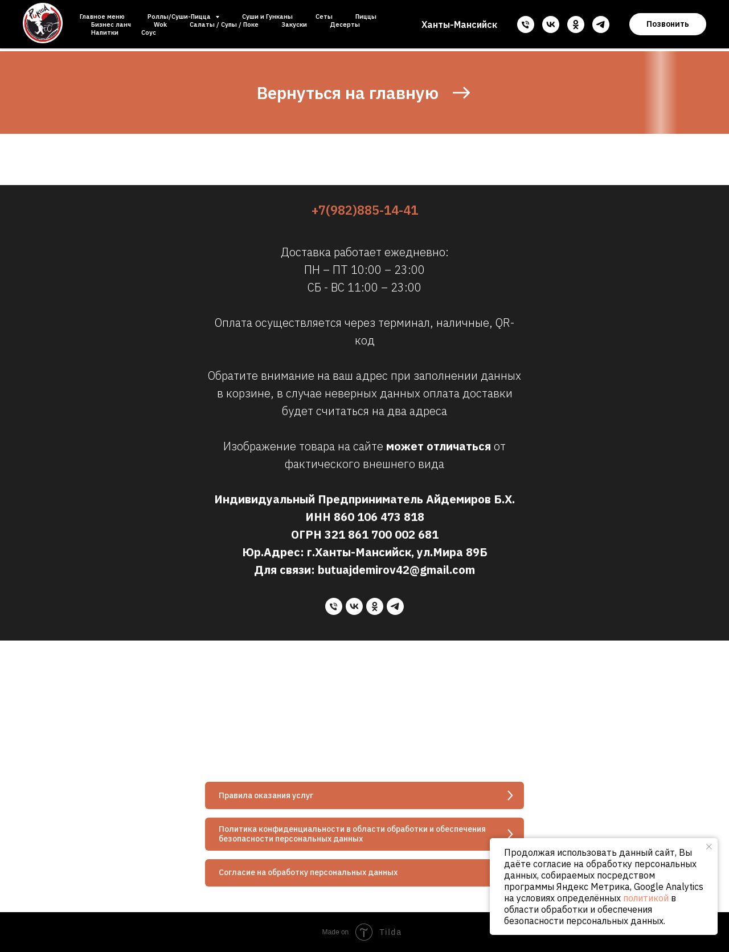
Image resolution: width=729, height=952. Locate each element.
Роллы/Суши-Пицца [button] (180, 16)
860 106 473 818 (379, 516)
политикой (646, 898)
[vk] (550, 24)
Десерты (345, 24)
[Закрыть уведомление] (709, 846)
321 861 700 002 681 (382, 534)
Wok (160, 24)
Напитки (104, 32)
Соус (148, 32)
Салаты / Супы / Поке (224, 24)
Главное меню (102, 16)
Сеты (324, 16)
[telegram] (600, 24)
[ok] (575, 24)
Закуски (294, 24)
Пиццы (365, 16)
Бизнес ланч (111, 24)
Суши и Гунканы (267, 16)
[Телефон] (525, 24)
